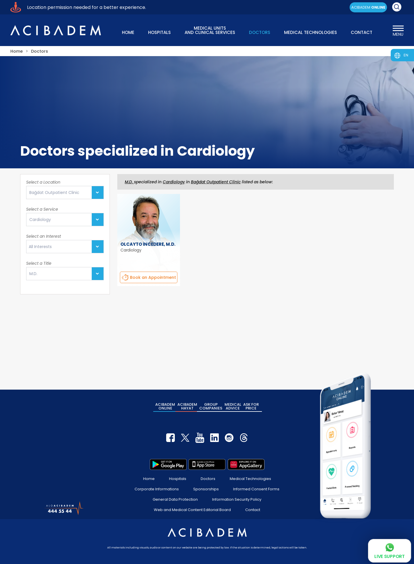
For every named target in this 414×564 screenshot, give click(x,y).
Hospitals (177, 478)
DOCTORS (259, 32)
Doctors (208, 478)
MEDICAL (233, 406)
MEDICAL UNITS (210, 30)
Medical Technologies (250, 478)
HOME (128, 32)
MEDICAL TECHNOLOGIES (310, 32)
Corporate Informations (157, 489)
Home (149, 478)
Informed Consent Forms (256, 489)
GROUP (210, 406)
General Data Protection (175, 499)
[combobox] (64, 246)
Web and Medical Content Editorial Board (192, 509)
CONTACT (361, 32)
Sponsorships (206, 489)
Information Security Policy (236, 499)
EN (406, 55)
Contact (252, 509)
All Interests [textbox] (40, 246)
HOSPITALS (159, 32)
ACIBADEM (368, 7)
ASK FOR (251, 406)
